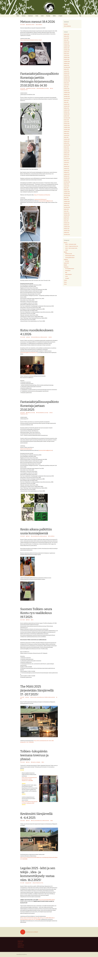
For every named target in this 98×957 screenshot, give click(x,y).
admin (51, 337)
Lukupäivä (34, 762)
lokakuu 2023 (66, 69)
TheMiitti (46, 697)
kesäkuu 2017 (66, 168)
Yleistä (17, 15)
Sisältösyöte (20, 943)
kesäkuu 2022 (66, 90)
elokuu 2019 (66, 137)
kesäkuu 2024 (66, 59)
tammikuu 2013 (67, 230)
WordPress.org (20, 946)
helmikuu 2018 (66, 154)
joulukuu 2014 (66, 205)
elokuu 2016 (66, 187)
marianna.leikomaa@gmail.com (45, 200)
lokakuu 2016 (66, 183)
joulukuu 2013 (66, 217)
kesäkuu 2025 (66, 44)
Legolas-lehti (28, 882)
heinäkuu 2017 (66, 166)
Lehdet (42, 15)
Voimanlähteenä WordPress (21, 954)
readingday (38, 762)
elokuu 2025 (66, 40)
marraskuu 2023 (67, 67)
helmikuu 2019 (66, 141)
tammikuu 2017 (67, 178)
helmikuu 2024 (66, 63)
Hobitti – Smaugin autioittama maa (71, 246)
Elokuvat (65, 242)
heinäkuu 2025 (66, 42)
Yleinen (33, 24)
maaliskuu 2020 (67, 127)
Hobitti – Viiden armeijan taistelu (71, 248)
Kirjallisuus (29, 88)
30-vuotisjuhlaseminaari (69, 268)
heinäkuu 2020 (66, 123)
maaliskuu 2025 (67, 45)
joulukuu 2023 (66, 65)
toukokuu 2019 (66, 139)
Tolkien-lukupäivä (68, 274)
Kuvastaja (48, 15)
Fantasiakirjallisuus (41, 88)
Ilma (32, 619)
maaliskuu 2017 (67, 174)
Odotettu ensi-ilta (68, 253)
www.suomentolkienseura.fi (40, 199)
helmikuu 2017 (66, 176)
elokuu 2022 (66, 86)
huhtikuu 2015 (66, 199)
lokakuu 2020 (66, 119)
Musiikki (65, 265)
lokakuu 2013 (66, 218)
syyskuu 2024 (66, 55)
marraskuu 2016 (67, 182)
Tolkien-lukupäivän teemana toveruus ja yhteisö (34, 755)
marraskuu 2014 (67, 207)
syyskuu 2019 (66, 135)
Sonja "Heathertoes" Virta (38, 882)
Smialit (37, 15)
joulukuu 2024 (66, 51)
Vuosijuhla (67, 278)
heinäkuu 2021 (66, 104)
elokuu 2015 (66, 197)
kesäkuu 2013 (66, 224)
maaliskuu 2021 (67, 110)
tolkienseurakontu (43, 337)
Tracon (66, 276)
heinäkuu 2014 (66, 213)
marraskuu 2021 (67, 98)
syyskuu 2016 (66, 185)
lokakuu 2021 (66, 100)
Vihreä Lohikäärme (67, 26)
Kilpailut (65, 252)
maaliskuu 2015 (67, 201)
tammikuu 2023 (67, 79)
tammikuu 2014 (67, 215)
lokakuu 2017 (66, 160)
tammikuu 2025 (67, 49)
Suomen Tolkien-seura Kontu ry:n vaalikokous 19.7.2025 (36, 613)
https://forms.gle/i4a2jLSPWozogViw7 (46, 899)
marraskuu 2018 (67, 145)
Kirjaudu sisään (20, 941)
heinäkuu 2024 (66, 57)
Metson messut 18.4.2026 (37, 22)
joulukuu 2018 (66, 143)
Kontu (32, 697)
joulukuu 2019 (66, 131)
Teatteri (65, 280)
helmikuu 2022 (66, 94)
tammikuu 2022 (67, 96)
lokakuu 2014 (66, 209)
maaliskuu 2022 (67, 92)
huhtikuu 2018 (66, 152)
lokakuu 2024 (66, 53)
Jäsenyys (23, 15)
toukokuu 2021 (66, 106)
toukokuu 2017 (66, 170)
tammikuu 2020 (67, 129)
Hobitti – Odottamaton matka (70, 244)
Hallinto (54, 15)
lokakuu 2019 (66, 133)
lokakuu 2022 (66, 82)
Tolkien (66, 250)
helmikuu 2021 (66, 112)
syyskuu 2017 (66, 162)
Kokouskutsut (67, 270)
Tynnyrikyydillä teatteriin (69, 257)
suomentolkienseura (36, 337)
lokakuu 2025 (66, 36)
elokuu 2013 (66, 220)
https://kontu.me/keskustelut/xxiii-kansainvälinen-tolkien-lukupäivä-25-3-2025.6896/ (29, 779)
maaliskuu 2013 (67, 226)
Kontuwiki (66, 24)
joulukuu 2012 (66, 232)
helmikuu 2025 (66, 47)
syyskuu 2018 (66, 148)
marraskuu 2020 (67, 117)
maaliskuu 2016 (67, 191)
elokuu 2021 (66, 102)
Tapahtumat (30, 15)
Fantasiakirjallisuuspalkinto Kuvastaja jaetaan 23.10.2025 (39, 405)
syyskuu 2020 (66, 121)
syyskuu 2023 (66, 71)
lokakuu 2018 (66, 147)
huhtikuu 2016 (66, 189)
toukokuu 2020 (66, 125)
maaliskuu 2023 (67, 77)
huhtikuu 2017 (66, 172)
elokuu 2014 (66, 211)
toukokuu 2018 (66, 150)
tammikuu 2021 (67, 113)
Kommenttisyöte (21, 945)
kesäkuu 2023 (66, 75)
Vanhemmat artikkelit (29, 932)
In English (60, 15)
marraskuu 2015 (67, 195)
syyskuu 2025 (66, 38)
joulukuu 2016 (66, 180)
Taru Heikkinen (39, 24)
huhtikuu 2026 (66, 34)
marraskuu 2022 (67, 80)
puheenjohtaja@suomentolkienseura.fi (29, 352)
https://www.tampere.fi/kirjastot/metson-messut (31, 40)
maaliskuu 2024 (67, 61)
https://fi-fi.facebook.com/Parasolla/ (42, 194)
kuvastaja (47, 88)
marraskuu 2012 (67, 234)
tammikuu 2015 (67, 203)
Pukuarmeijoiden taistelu (69, 255)
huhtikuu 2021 (66, 108)
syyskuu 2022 (66, 84)
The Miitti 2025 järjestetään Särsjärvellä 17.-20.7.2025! (37, 690)
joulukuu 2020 (66, 115)
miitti (35, 697)
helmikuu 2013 (66, 228)
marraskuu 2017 (67, 158)
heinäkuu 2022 (66, 88)
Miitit (66, 272)
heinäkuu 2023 (66, 73)
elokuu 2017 (66, 164)
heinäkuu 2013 (66, 222)
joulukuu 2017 (66, 156)
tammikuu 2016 (67, 193)
